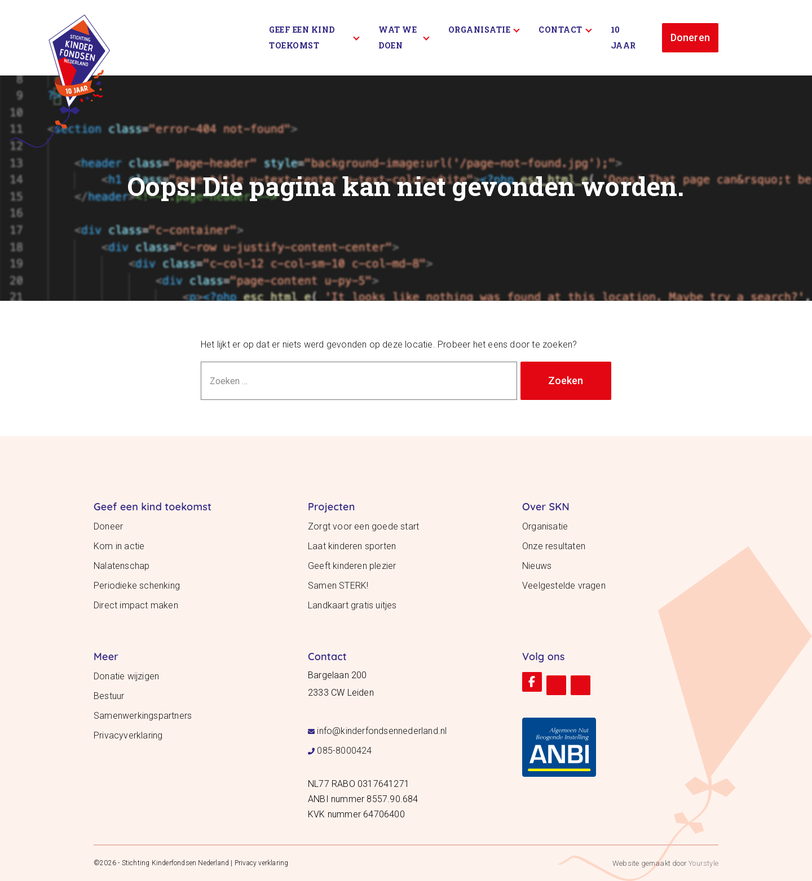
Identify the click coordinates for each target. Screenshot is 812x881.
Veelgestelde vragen (564, 585)
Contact (565, 29)
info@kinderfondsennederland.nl (382, 731)
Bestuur (109, 696)
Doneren (690, 37)
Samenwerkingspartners (143, 715)
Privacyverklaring (128, 735)
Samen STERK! (338, 585)
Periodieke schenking (137, 585)
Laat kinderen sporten (352, 546)
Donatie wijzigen (126, 676)
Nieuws (536, 565)
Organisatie (484, 29)
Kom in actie (119, 546)
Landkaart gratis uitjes (352, 605)
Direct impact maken (136, 605)
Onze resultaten (553, 546)
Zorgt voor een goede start (363, 526)
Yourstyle (702, 863)
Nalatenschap (121, 565)
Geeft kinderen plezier (352, 565)
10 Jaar (623, 37)
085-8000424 (344, 750)
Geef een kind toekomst (314, 37)
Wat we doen (403, 37)
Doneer (108, 526)
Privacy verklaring (262, 863)
